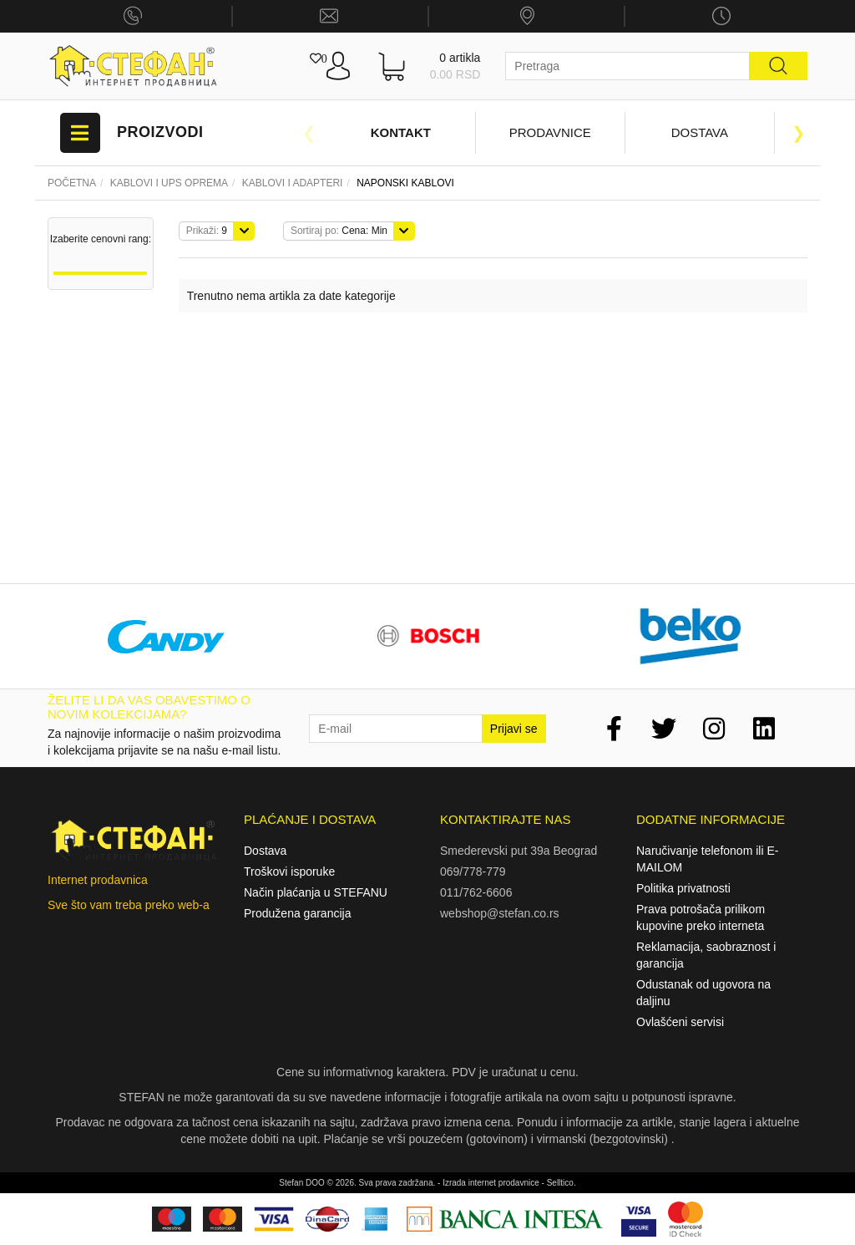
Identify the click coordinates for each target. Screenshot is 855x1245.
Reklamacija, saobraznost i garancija (706, 955)
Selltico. (561, 1182)
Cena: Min (339, 230)
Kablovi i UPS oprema (169, 183)
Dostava (699, 132)
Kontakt (401, 132)
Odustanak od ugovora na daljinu (703, 993)
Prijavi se (514, 728)
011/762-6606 (476, 892)
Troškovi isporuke (289, 871)
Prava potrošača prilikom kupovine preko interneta (700, 917)
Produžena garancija (297, 913)
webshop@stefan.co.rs (499, 913)
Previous (309, 132)
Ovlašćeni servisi (680, 1022)
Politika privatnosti (683, 888)
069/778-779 (473, 871)
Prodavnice (550, 132)
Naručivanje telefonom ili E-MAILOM (707, 859)
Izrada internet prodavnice (491, 1182)
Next (799, 132)
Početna (72, 183)
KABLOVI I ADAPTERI (292, 183)
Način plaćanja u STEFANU (315, 892)
